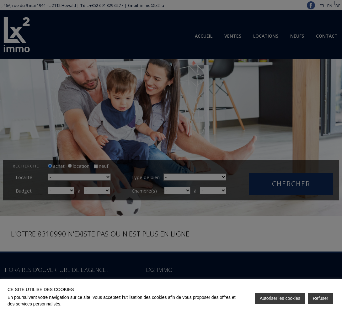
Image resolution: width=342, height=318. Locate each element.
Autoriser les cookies (280, 298)
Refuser (320, 298)
